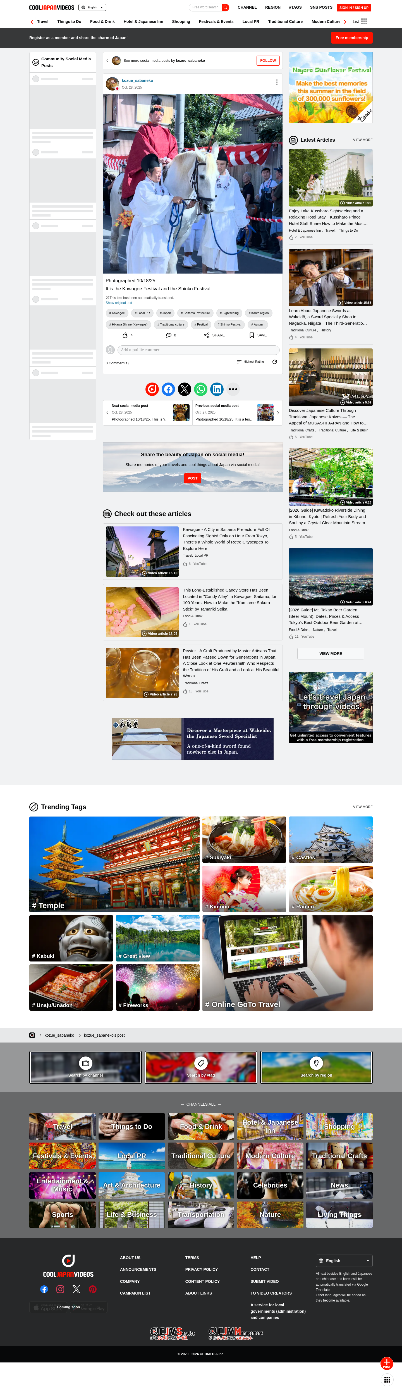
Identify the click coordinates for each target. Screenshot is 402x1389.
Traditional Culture (285, 21)
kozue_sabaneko (137, 80)
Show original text (119, 303)
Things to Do (69, 21)
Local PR (251, 21)
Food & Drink (102, 21)
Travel (42, 21)
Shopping (181, 21)
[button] (345, 21)
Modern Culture (326, 21)
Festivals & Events (216, 21)
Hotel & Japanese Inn (143, 21)
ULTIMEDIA (209, 1354)
